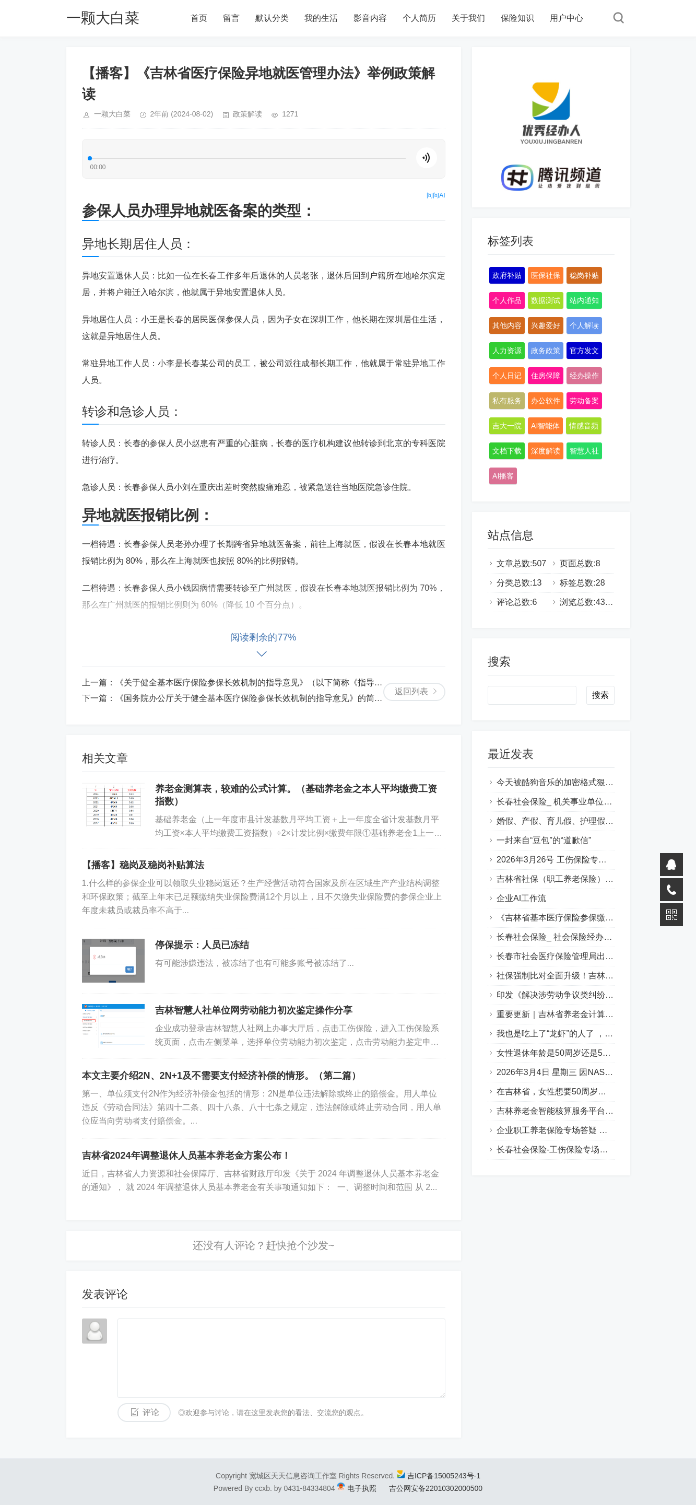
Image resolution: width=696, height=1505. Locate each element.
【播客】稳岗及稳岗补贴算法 (143, 865)
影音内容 (370, 18)
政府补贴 (507, 275)
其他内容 (507, 325)
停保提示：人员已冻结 (202, 945)
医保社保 (545, 275)
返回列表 (411, 691)
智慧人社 (584, 451)
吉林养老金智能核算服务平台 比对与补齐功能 (581, 1110)
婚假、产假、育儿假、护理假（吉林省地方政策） (588, 820)
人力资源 (507, 350)
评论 (151, 1412)
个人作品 (507, 300)
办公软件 (545, 400)
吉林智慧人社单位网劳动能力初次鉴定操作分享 (253, 1010)
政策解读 (247, 114)
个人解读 (584, 325)
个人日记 (507, 375)
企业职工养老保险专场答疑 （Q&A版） (569, 1130)
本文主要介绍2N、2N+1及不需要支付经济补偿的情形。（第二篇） (221, 1075)
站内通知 (584, 300)
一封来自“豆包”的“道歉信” (544, 840)
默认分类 (272, 18)
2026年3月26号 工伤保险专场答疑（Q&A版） (581, 859)
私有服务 (507, 400)
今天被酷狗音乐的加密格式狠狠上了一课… (576, 782)
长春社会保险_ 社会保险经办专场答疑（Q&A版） (588, 936)
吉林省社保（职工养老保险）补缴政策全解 (576, 878)
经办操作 (584, 375)
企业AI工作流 (521, 898)
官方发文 (584, 350)
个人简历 (419, 18)
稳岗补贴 (584, 275)
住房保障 (545, 375)
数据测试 (545, 300)
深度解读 (545, 451)
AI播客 (503, 476)
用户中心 (566, 18)
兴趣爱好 (545, 325)
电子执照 (361, 1488)
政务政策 (545, 350)
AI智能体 (545, 426)
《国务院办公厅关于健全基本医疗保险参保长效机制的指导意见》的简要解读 (257, 698)
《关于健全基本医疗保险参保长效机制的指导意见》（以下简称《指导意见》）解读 (269, 682)
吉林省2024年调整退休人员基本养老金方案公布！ (186, 1155)
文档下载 (507, 451)
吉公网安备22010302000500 (429, 1488)
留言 (231, 18)
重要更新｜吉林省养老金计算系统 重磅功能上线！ (589, 1014)
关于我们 (468, 18)
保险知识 (517, 18)
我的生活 (321, 18)
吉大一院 (507, 426)
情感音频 (583, 426)
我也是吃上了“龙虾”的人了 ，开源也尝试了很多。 (588, 1033)
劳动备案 (584, 400)
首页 (199, 18)
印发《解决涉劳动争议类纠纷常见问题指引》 (580, 994)
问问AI (436, 195)
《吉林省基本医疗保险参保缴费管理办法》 (576, 917)
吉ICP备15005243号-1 (443, 1476)
